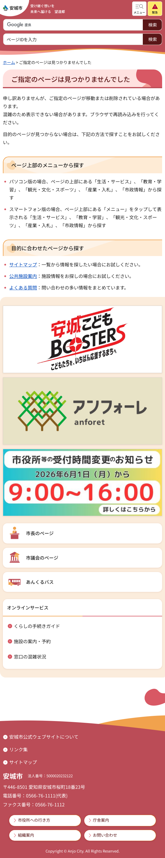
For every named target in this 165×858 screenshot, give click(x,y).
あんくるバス (40, 581)
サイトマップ (23, 264)
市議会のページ (42, 557)
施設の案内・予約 (32, 641)
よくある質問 (23, 287)
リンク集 (18, 749)
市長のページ (40, 533)
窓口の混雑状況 (30, 656)
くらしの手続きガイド (37, 625)
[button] (139, 8)
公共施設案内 (23, 275)
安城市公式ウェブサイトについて (43, 736)
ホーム (9, 62)
